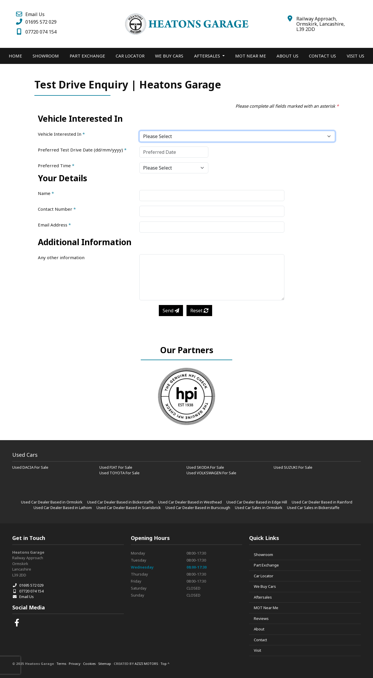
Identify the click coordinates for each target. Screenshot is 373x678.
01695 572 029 (36, 22)
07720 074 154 (36, 32)
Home (15, 56)
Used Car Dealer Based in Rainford (322, 502)
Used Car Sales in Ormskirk (258, 507)
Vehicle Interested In (61, 134)
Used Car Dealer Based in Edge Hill (256, 502)
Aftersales (263, 597)
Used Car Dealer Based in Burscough (198, 507)
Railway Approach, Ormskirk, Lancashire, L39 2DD (320, 23)
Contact (260, 639)
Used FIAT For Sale (115, 467)
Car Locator (130, 56)
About (259, 629)
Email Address (54, 225)
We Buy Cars (169, 56)
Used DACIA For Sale (30, 467)
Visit (257, 650)
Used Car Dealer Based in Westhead (190, 502)
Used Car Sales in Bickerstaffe (313, 507)
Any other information (61, 257)
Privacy (74, 663)
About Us (287, 56)
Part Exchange (87, 56)
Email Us (30, 14)
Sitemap (104, 663)
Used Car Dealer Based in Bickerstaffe (120, 502)
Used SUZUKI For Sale (293, 467)
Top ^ (165, 663)
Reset (199, 310)
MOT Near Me (250, 56)
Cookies (89, 663)
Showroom (46, 56)
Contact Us (322, 56)
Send (171, 310)
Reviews (261, 618)
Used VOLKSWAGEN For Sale (211, 472)
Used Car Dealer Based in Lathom (63, 507)
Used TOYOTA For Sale (119, 472)
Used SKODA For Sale (205, 467)
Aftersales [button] (207, 56)
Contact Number (57, 209)
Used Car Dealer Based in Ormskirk (51, 502)
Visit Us (355, 56)
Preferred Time (56, 165)
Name (46, 193)
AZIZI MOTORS (146, 663)
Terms (61, 663)
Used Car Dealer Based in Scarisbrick (128, 507)
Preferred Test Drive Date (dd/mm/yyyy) (82, 150)
